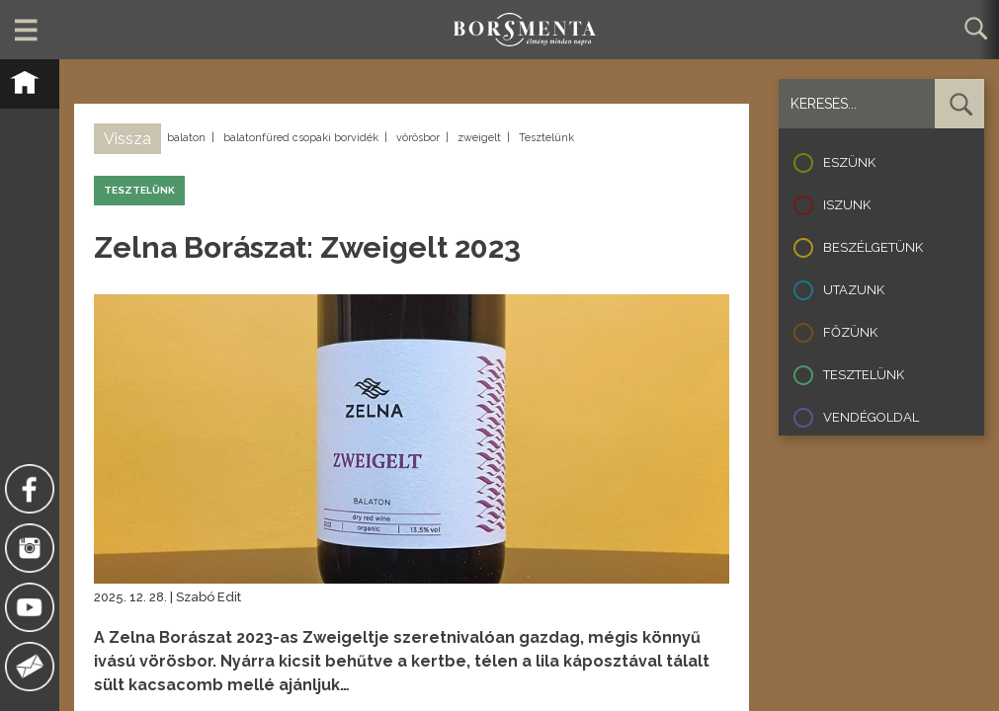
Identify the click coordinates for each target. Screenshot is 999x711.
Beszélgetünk (873, 247)
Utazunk (853, 289)
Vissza (127, 138)
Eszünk (849, 162)
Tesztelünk (546, 137)
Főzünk (850, 332)
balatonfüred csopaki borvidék (300, 137)
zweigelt (479, 137)
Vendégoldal (871, 417)
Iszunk (847, 205)
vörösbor (418, 137)
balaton (186, 137)
